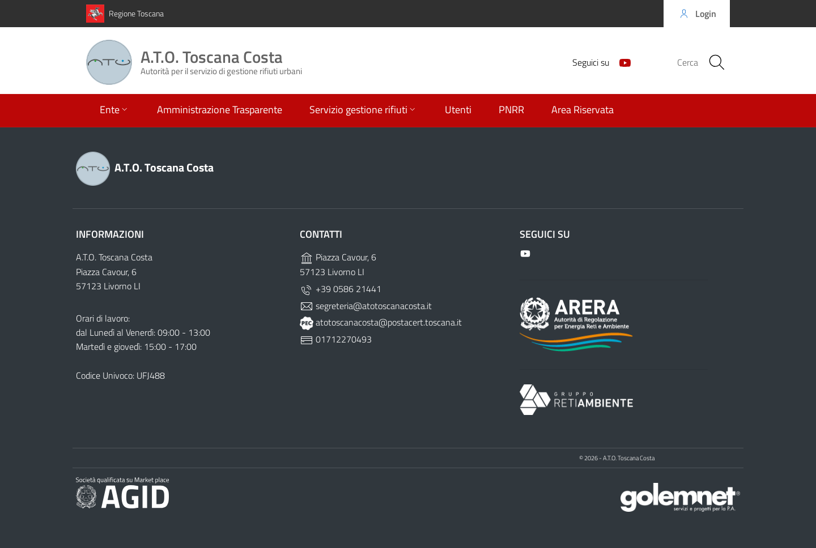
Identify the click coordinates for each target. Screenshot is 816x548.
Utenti (458, 110)
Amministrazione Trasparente (219, 110)
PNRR (511, 110)
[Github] (620, 62)
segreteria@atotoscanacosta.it (366, 305)
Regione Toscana (136, 13)
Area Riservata (582, 110)
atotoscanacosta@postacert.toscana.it (381, 322)
